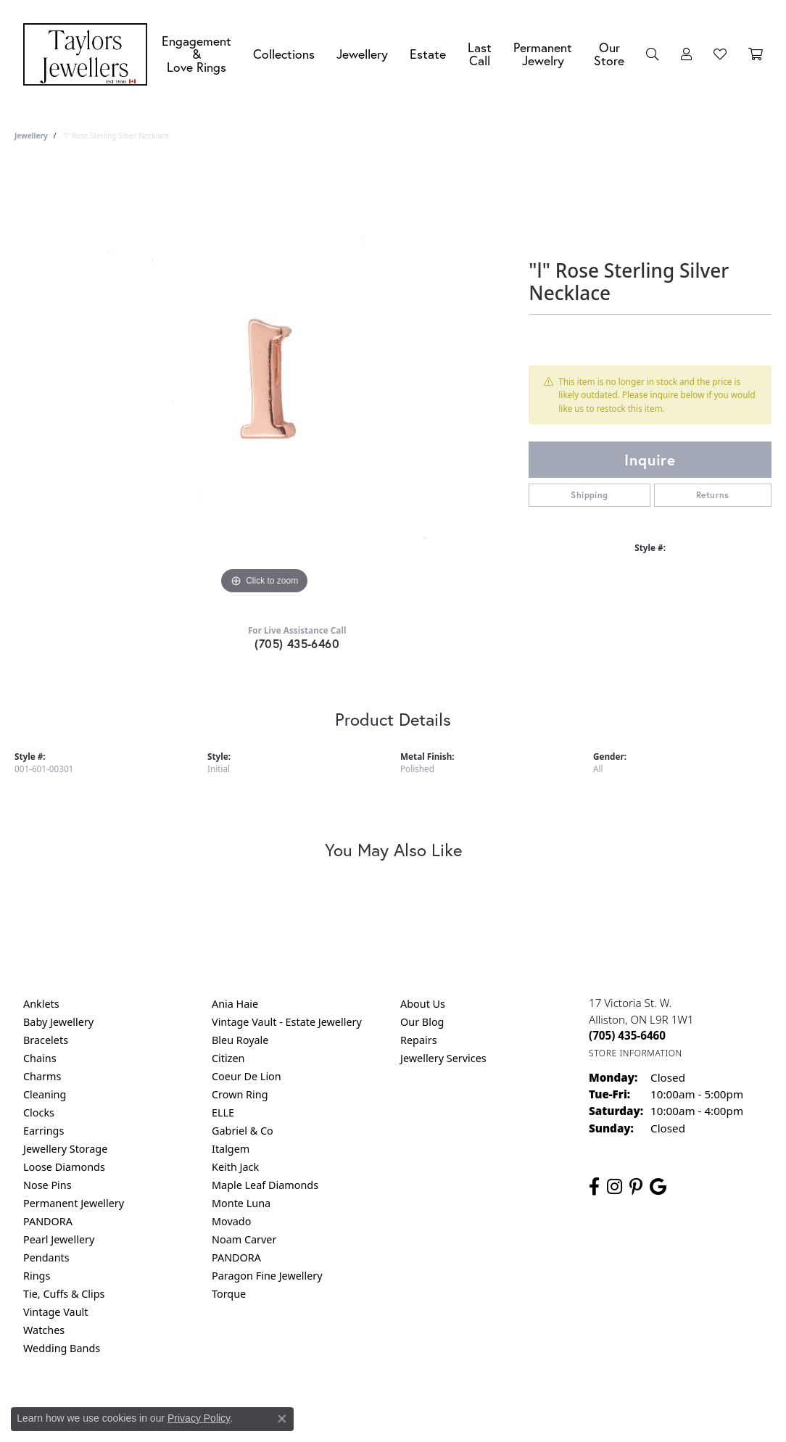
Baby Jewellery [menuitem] (58, 1022)
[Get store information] (635, 1053)
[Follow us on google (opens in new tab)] (658, 1187)
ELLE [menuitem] (223, 1112)
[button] (652, 54)
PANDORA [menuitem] (48, 1221)
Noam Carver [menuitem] (244, 1239)
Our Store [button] (609, 54)
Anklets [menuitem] (41, 1004)
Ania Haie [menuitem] (235, 1004)
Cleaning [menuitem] (44, 1094)
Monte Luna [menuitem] (241, 1203)
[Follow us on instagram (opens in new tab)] (614, 1187)
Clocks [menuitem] (38, 1112)
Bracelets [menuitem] (45, 1040)
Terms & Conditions (408, 1407)
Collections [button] (284, 54)
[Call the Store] (627, 1035)
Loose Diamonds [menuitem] (64, 1167)
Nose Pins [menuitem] (47, 1185)
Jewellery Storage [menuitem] (65, 1149)
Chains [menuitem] (40, 1058)
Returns (712, 494)
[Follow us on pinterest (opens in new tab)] (635, 1187)
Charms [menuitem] (42, 1076)
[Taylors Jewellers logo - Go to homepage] (89, 54)
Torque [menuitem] (229, 1294)
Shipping (589, 494)
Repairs (418, 1040)
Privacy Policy (322, 1407)
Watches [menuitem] (44, 1330)
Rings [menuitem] (36, 1276)
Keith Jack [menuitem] (235, 1167)
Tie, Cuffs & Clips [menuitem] (64, 1294)
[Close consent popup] (282, 1418)
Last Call (480, 54)
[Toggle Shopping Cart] (755, 54)
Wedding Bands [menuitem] (61, 1348)
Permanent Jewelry (542, 54)
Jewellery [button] (362, 54)
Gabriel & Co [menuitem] (242, 1131)
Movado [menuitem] (231, 1221)
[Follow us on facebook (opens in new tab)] (594, 1187)
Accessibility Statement (515, 1407)
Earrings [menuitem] (43, 1131)
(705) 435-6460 (297, 643)
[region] (264, 380)
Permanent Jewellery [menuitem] (73, 1203)
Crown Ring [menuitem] (240, 1094)
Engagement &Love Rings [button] (196, 54)
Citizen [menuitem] (228, 1058)
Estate (428, 54)
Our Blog (422, 1022)
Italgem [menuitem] (230, 1149)
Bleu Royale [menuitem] (240, 1040)
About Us (422, 1004)
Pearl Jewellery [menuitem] (58, 1239)
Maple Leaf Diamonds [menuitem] (265, 1185)
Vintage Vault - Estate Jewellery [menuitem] (287, 1022)
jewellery (31, 135)
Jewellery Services (443, 1058)
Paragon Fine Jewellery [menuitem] (267, 1276)
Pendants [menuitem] (46, 1257)
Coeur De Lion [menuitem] (246, 1076)
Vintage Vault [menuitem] (55, 1312)
